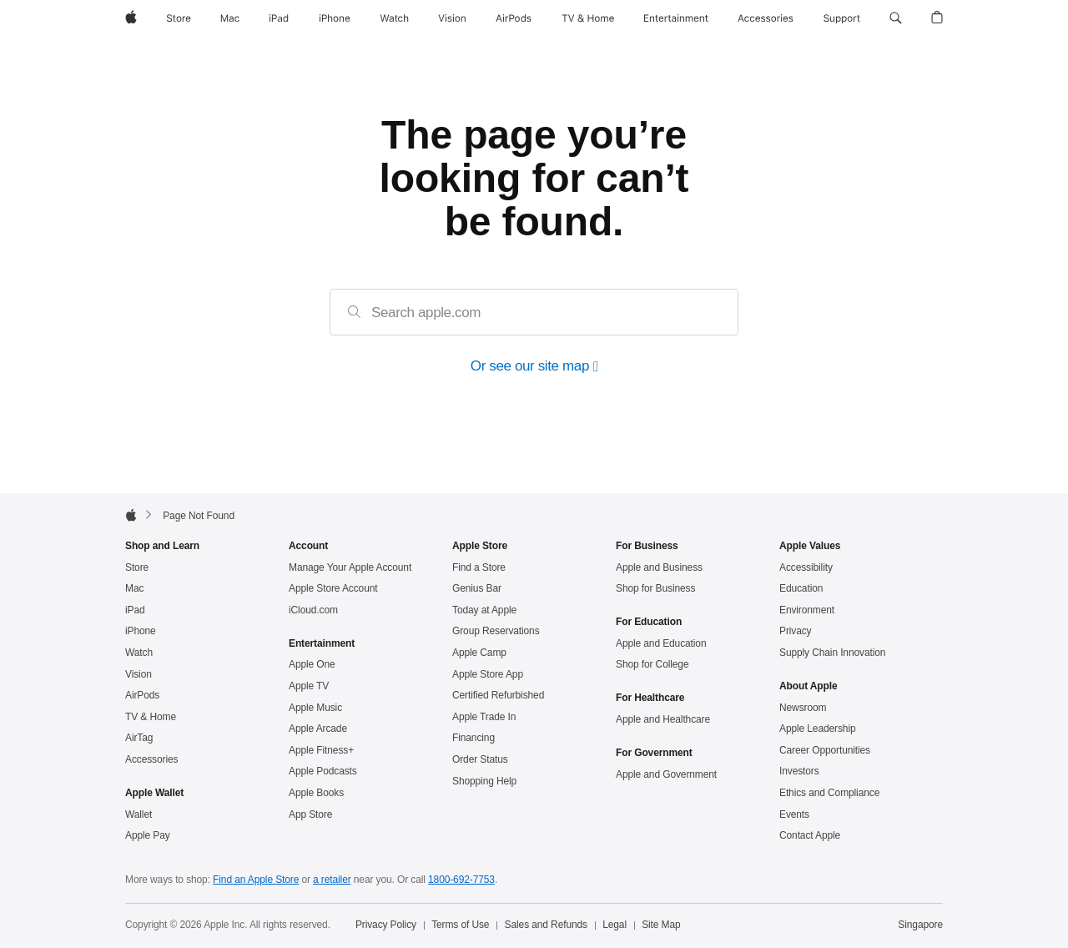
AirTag (139, 739)
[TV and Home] (588, 18)
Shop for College (652, 665)
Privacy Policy (385, 925)
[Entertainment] (676, 18)
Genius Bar (476, 589)
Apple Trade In (484, 718)
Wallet (138, 815)
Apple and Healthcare (663, 720)
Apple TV (309, 687)
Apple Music (315, 708)
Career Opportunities (824, 751)
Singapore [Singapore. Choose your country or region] (920, 925)
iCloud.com (313, 611)
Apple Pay (147, 836)
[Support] (842, 18)
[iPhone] (334, 18)
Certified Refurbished (498, 696)
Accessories (151, 760)
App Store (310, 815)
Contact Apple (809, 836)
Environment (806, 611)
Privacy (795, 632)
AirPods (142, 696)
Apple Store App (487, 675)
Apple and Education (661, 644)
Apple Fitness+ (321, 751)
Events (794, 815)
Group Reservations (496, 632)
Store (137, 568)
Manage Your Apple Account (350, 568)
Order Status (480, 760)
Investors (799, 772)
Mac (134, 589)
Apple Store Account (333, 589)
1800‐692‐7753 (461, 880)
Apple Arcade (318, 729)
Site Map (661, 925)
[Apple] (131, 18)
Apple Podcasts (323, 772)
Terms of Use (460, 925)
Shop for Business (655, 589)
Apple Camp (479, 653)
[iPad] (278, 18)
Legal (614, 925)
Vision (138, 675)
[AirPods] (513, 18)
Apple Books (316, 794)
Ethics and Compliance (829, 794)
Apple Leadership (817, 729)
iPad (135, 611)
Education (801, 589)
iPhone (140, 632)
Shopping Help (484, 782)
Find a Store (479, 568)
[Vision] (452, 18)
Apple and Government (666, 775)
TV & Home (150, 718)
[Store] (178, 18)
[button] (896, 18)
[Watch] (394, 18)
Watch (139, 653)
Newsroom (802, 708)
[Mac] (230, 18)
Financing (473, 739)
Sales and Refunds (546, 925)
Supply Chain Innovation (832, 653)
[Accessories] (765, 18)
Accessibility (806, 568)
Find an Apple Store (256, 880)
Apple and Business (659, 568)
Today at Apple (484, 611)
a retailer (332, 880)
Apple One (312, 665)
